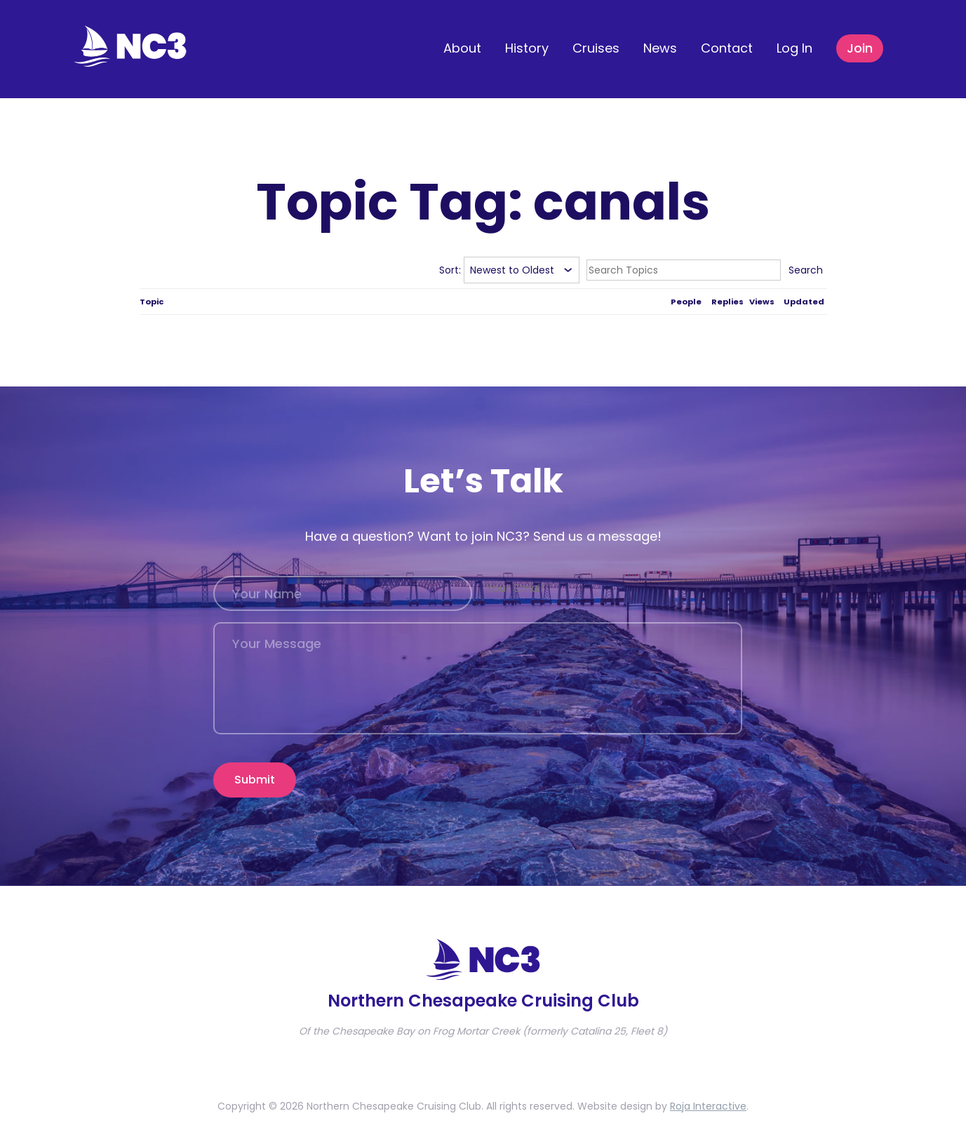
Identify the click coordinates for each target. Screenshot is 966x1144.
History (527, 48)
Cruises (595, 48)
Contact (727, 48)
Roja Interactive (708, 1106)
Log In (794, 48)
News (660, 48)
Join (860, 48)
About (462, 48)
